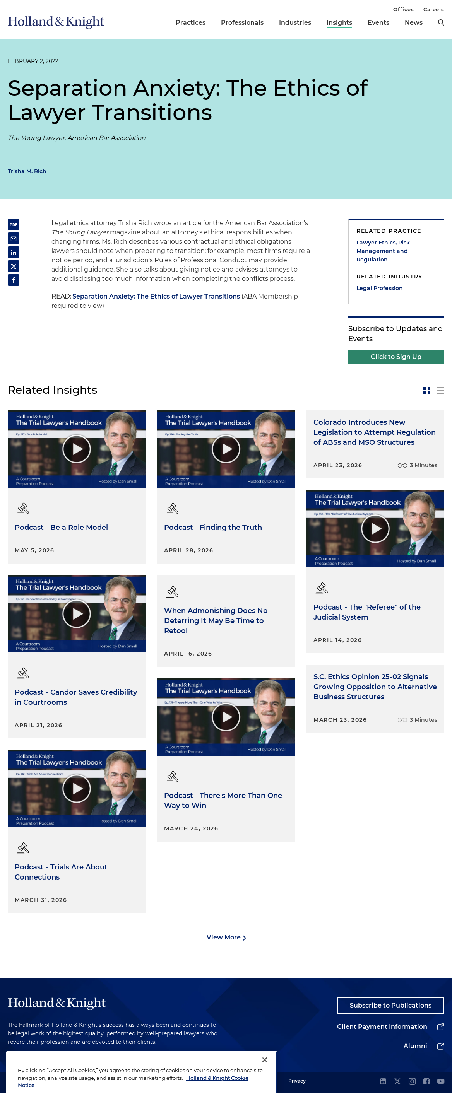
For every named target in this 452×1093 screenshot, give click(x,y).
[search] (441, 22)
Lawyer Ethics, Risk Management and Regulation (383, 251)
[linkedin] (383, 1082)
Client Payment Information (382, 1026)
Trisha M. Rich (27, 171)
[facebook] (426, 1082)
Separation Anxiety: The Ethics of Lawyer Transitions (156, 296)
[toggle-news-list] (440, 390)
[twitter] (397, 1082)
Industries (295, 22)
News (414, 22)
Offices (403, 9)
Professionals (242, 22)
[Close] (264, 1072)
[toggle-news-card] (426, 390)
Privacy (297, 1081)
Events (378, 22)
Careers (433, 9)
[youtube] (440, 1082)
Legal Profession (379, 288)
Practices (190, 22)
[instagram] (412, 1082)
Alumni (415, 1046)
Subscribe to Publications (390, 1005)
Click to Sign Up (396, 356)
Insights (339, 22)
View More (224, 937)
